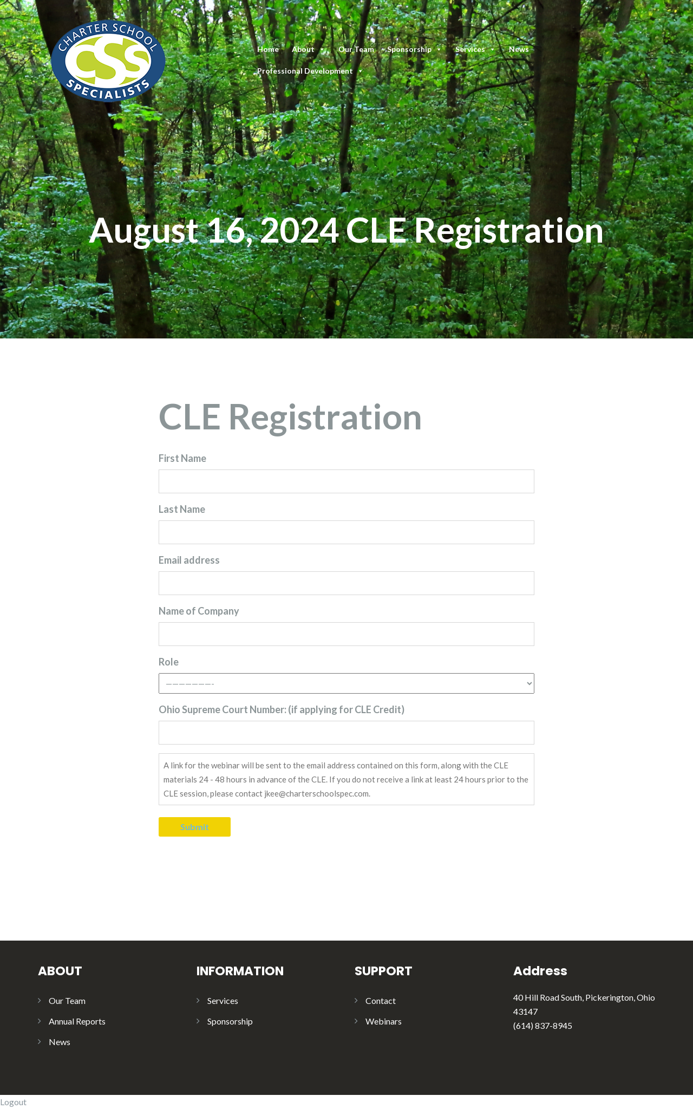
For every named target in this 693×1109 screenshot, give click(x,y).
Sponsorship (414, 49)
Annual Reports (77, 1021)
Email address (189, 560)
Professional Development (310, 70)
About (308, 49)
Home (268, 49)
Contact (380, 1000)
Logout (13, 1102)
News (519, 49)
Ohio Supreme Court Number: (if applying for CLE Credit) (281, 709)
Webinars (383, 1021)
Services (475, 49)
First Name (182, 458)
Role (169, 662)
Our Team (356, 49)
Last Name (182, 509)
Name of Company (199, 611)
